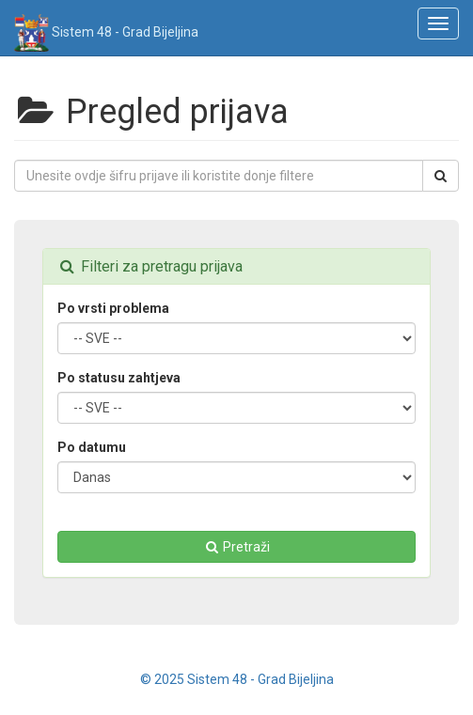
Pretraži (236, 546)
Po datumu (91, 447)
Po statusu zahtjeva (119, 377)
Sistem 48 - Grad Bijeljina (106, 26)
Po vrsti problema (113, 308)
